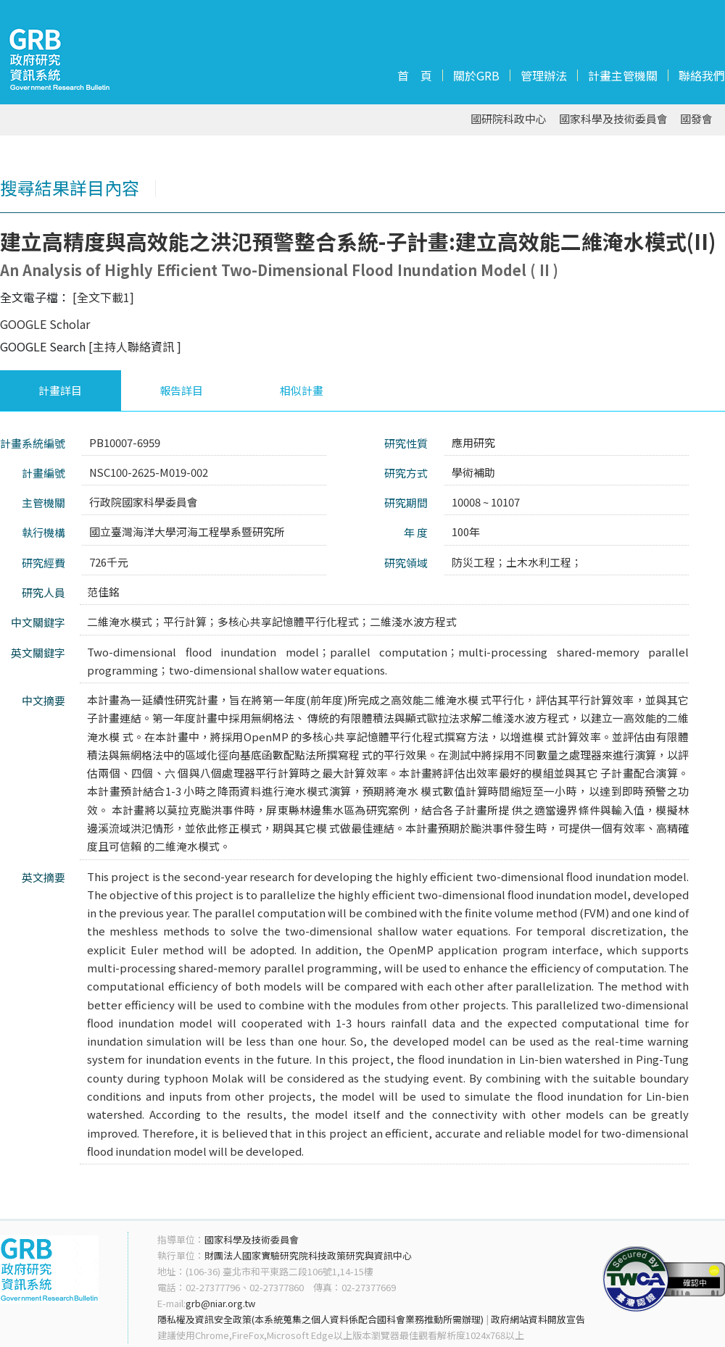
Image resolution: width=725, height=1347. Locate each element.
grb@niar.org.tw (220, 1303)
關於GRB (476, 75)
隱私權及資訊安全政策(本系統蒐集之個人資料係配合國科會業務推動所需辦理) (320, 1319)
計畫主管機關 (623, 75)
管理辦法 (544, 75)
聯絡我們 (702, 75)
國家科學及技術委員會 (613, 119)
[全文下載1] (103, 297)
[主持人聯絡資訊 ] (134, 346)
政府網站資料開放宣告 (538, 1319)
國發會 (696, 119)
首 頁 (414, 75)
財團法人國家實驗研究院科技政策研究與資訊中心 (308, 1255)
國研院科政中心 (509, 119)
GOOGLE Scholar (45, 324)
